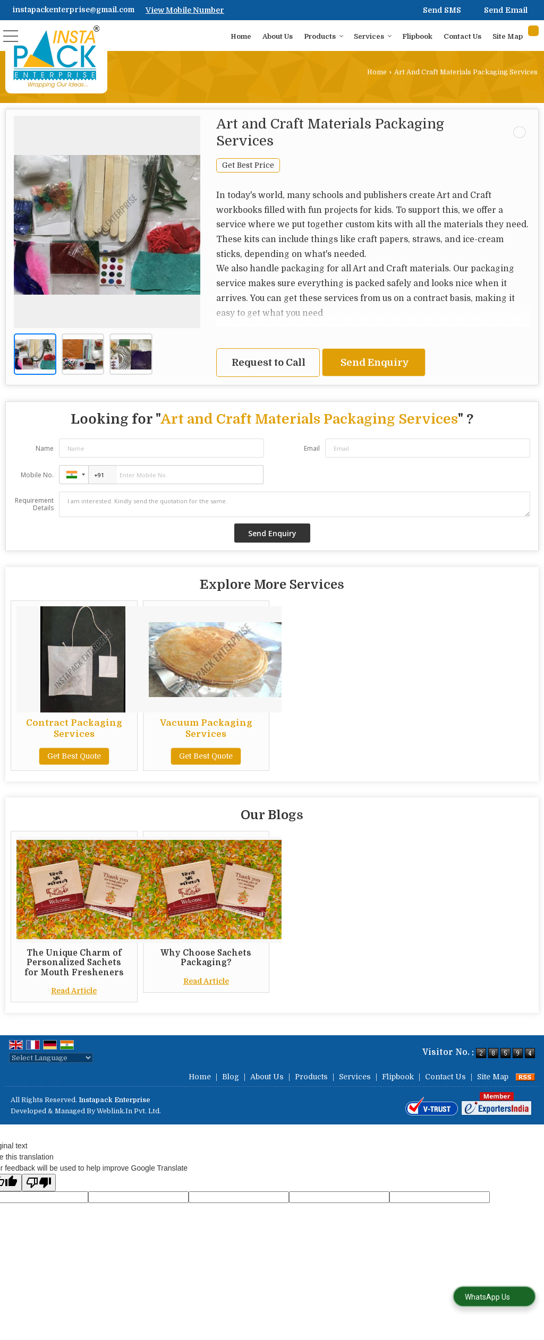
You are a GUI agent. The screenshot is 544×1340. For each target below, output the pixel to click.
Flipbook (417, 36)
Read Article (74, 990)
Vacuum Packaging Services (206, 728)
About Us (277, 36)
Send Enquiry (375, 362)
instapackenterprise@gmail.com (73, 9)
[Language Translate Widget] (51, 1058)
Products (324, 36)
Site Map (507, 36)
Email (312, 448)
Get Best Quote (74, 756)
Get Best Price (248, 165)
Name (45, 448)
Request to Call (268, 362)
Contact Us (462, 36)
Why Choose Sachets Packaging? (205, 957)
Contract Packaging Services (74, 728)
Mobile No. (37, 474)
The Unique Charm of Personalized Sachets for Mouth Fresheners (74, 962)
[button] (185, 10)
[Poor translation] (39, 1182)
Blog (230, 1076)
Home (241, 36)
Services (373, 36)
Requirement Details (34, 504)
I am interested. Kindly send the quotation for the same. (294, 504)
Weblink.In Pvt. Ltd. (129, 1111)
